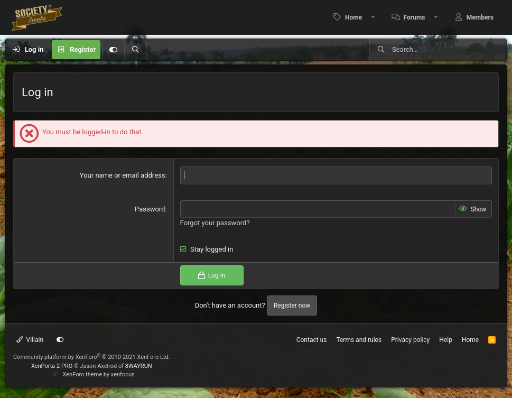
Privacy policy (410, 340)
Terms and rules (358, 340)
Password (150, 209)
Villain (29, 340)
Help (445, 340)
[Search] (135, 50)
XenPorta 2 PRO (51, 366)
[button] (373, 17)
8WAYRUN (138, 366)
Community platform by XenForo (91, 357)
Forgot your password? (215, 223)
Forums (414, 17)
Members (480, 17)
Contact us (311, 340)
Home (353, 17)
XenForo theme (83, 374)
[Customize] (113, 50)
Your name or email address (122, 175)
